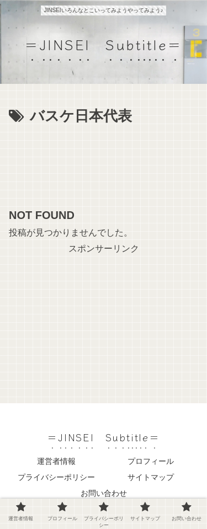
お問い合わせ (104, 493)
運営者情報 (56, 461)
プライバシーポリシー (56, 477)
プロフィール (151, 461)
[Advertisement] (103, 162)
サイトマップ (151, 477)
